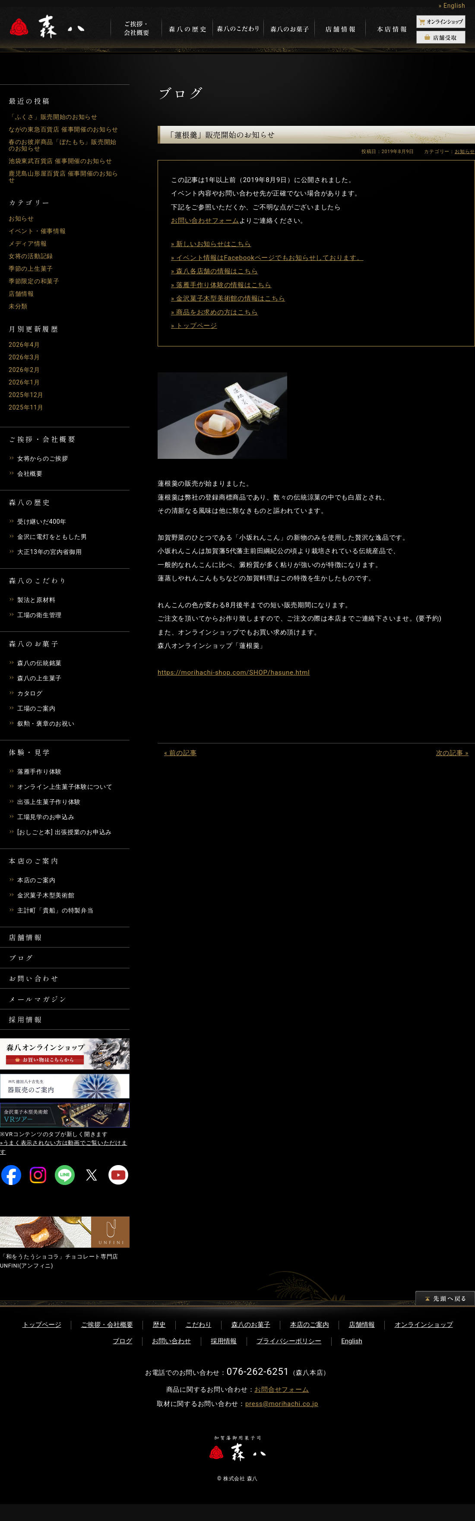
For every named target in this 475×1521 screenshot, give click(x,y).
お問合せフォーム (281, 1406)
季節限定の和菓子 (36, 287)
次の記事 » (452, 752)
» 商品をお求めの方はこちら (214, 312)
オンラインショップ (424, 1341)
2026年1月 (25, 389)
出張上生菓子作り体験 (51, 808)
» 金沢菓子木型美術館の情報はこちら (228, 298)
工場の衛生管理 (41, 621)
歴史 (159, 1341)
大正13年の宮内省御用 (51, 558)
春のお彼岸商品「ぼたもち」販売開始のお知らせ (63, 151)
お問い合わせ (37, 989)
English (351, 1358)
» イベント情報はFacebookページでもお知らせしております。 (267, 258)
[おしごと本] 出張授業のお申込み (67, 838)
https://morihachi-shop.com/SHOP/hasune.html (234, 672)
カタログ (30, 700)
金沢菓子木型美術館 (48, 902)
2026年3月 (25, 364)
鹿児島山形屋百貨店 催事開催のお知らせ (64, 183)
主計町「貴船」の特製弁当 (58, 917)
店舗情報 (22, 300)
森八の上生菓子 (41, 684)
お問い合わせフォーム (205, 220)
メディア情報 (29, 250)
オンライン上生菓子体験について (68, 793)
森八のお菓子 (250, 1341)
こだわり (199, 1341)
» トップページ (194, 326)
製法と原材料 (37, 606)
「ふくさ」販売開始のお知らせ (56, 117)
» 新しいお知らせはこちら (211, 244)
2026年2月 (25, 376)
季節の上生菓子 (32, 275)
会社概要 (30, 480)
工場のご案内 (37, 715)
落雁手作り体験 (41, 778)
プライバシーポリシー (288, 1358)
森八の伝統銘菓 (41, 669)
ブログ (23, 967)
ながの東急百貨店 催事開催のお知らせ (64, 132)
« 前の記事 (180, 752)
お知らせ (22, 225)
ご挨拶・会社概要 (107, 1341)
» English (451, 5)
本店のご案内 (37, 886)
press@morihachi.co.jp (281, 1421)
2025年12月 (27, 401)
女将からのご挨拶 (44, 465)
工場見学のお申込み (48, 823)
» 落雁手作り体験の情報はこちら (221, 285)
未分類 (19, 313)
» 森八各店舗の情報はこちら (214, 271)
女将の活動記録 (32, 262)
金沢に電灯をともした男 (54, 543)
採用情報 (28, 1034)
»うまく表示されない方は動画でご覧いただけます (64, 1164)
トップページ (41, 1341)
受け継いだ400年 (43, 528)
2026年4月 (25, 351)
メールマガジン (42, 1012)
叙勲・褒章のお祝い (48, 730)
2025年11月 (27, 414)
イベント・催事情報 (39, 237)
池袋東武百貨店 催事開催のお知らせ (64, 167)
